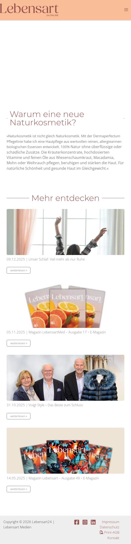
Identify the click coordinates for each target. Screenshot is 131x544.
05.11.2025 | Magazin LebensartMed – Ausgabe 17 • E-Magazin (56, 332)
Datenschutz (109, 527)
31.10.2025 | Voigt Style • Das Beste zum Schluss (45, 405)
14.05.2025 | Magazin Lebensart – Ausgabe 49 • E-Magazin (53, 478)
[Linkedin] (93, 522)
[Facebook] (76, 522)
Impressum (110, 521)
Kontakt (113, 537)
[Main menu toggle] (126, 9)
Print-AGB (109, 532)
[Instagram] (85, 522)
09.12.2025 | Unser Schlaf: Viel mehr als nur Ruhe (46, 259)
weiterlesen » (18, 270)
